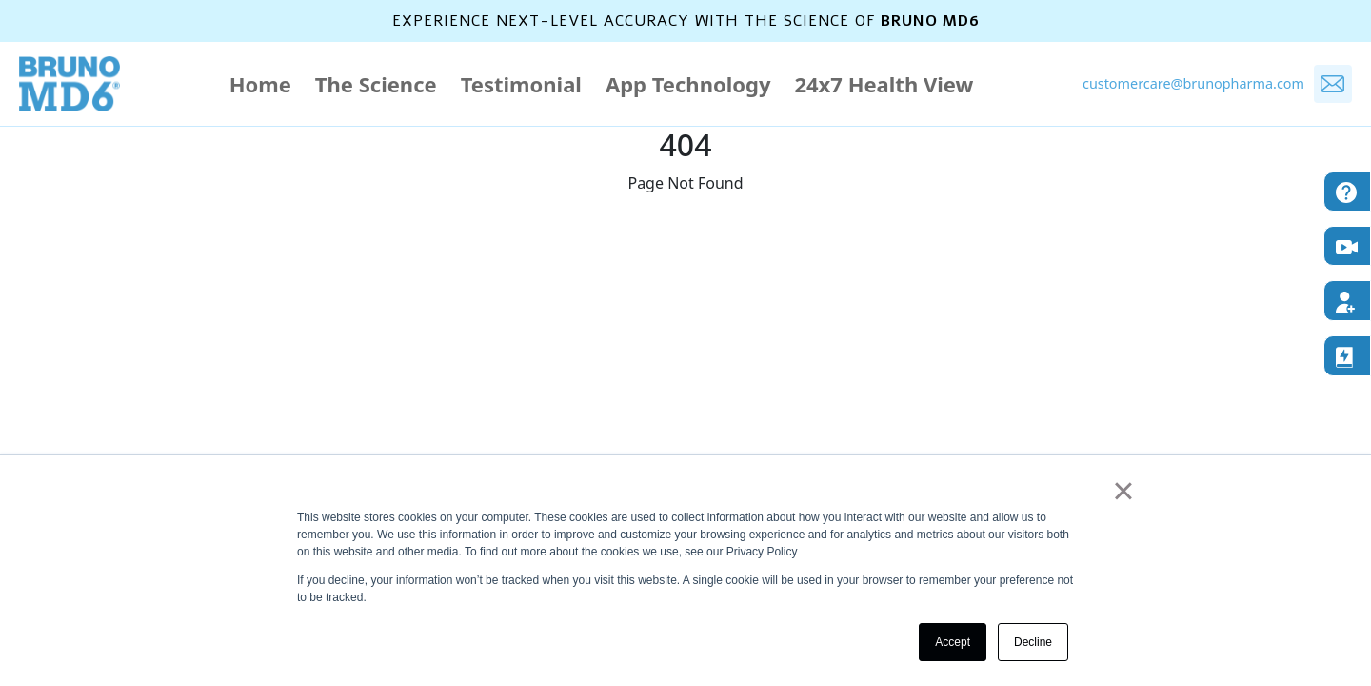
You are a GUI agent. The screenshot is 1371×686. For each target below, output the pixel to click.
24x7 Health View (883, 84)
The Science (376, 84)
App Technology (688, 84)
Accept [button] (952, 642)
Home (260, 84)
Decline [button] (1033, 642)
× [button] (1123, 490)
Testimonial (521, 84)
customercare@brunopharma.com (1193, 83)
